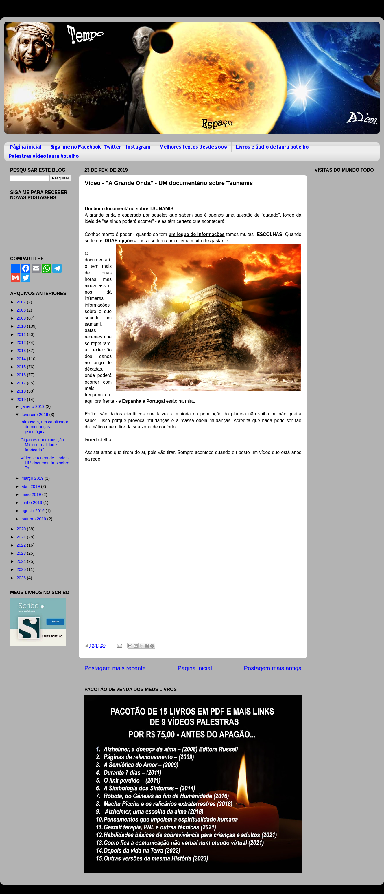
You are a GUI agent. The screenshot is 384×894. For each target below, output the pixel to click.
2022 (21, 545)
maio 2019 (32, 494)
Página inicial (25, 147)
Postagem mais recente (115, 668)
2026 (21, 578)
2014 (21, 358)
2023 (21, 553)
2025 (21, 569)
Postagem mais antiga (273, 668)
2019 (21, 399)
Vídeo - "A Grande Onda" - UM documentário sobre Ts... (45, 463)
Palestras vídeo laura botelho (44, 156)
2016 (21, 375)
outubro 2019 (34, 518)
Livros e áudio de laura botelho (272, 147)
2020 (21, 529)
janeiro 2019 (34, 406)
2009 (21, 318)
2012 (21, 342)
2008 (21, 310)
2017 (21, 383)
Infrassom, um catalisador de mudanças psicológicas (44, 426)
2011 (21, 334)
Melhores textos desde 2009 (193, 147)
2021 (21, 537)
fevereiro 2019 (35, 414)
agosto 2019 (34, 510)
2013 (21, 350)
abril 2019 (31, 486)
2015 (21, 366)
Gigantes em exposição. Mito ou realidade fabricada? (43, 444)
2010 (21, 326)
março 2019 (33, 478)
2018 (21, 391)
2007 (21, 302)
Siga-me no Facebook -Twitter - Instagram (100, 147)
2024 (21, 561)
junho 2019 (32, 502)
